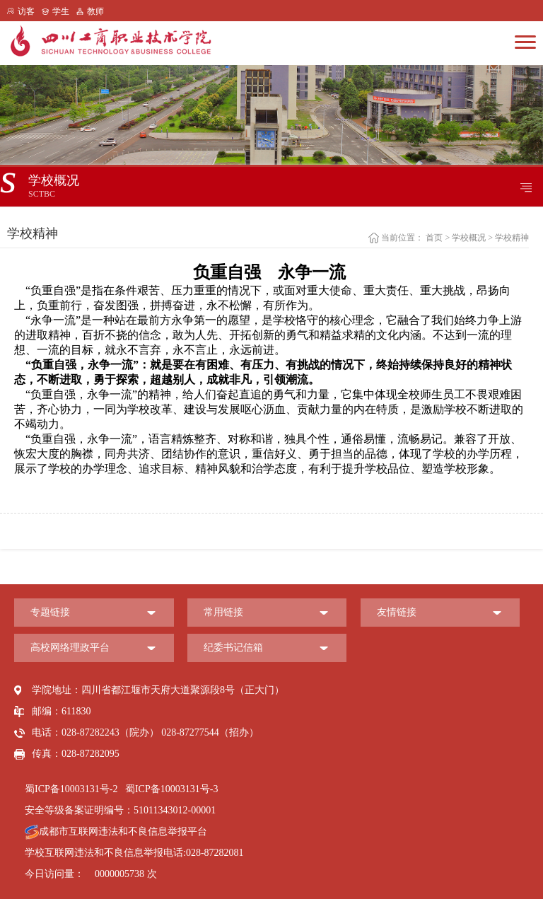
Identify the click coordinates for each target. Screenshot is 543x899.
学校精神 (512, 238)
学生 (60, 11)
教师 (95, 11)
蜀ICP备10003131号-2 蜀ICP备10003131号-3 (121, 789)
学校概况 (469, 238)
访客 (26, 11)
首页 (434, 238)
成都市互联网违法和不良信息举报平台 (116, 831)
